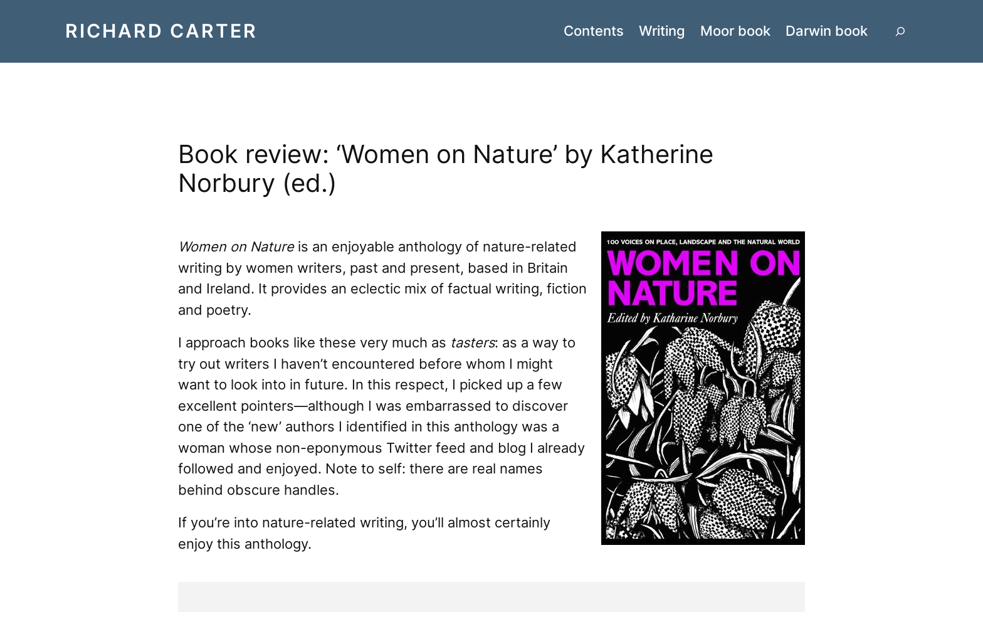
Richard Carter (161, 30)
